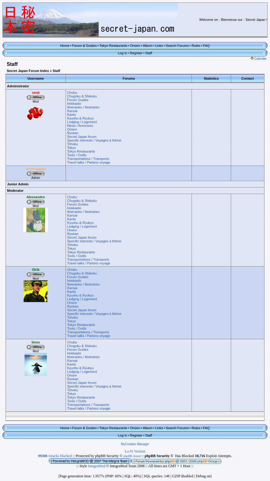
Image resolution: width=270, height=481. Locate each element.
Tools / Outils (76, 155)
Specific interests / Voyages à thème (94, 140)
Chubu (72, 92)
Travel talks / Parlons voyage (88, 162)
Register (136, 53)
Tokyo (71, 148)
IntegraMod (97, 466)
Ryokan (72, 133)
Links (159, 45)
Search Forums (177, 45)
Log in (122, 53)
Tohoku (72, 144)
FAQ (206, 45)
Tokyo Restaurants (113, 45)
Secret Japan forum (82, 136)
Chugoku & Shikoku (82, 96)
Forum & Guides (84, 45)
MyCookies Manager (135, 444)
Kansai (72, 111)
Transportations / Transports (88, 159)
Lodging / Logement (82, 122)
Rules (196, 45)
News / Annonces (80, 125)
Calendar (259, 58)
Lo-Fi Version (135, 451)
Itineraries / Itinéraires (83, 107)
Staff (148, 53)
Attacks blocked (55, 456)
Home (64, 45)
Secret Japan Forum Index (28, 71)
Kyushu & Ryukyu (80, 118)
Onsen (135, 45)
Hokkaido (74, 103)
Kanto (71, 114)
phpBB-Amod (132, 456)
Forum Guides (78, 100)
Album (147, 45)
